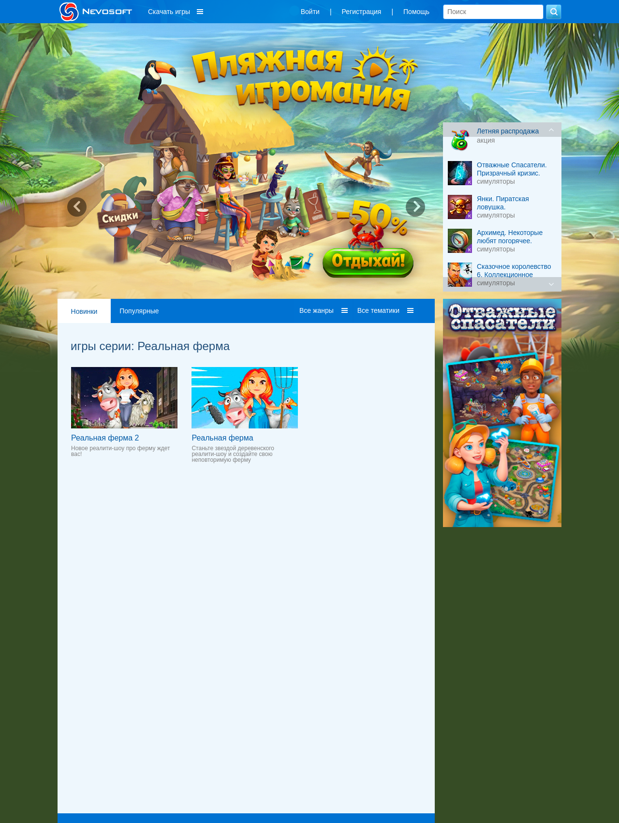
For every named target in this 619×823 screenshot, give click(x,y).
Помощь (416, 11)
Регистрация (362, 11)
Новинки (84, 311)
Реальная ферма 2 (105, 438)
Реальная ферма (222, 438)
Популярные (139, 311)
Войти (310, 11)
